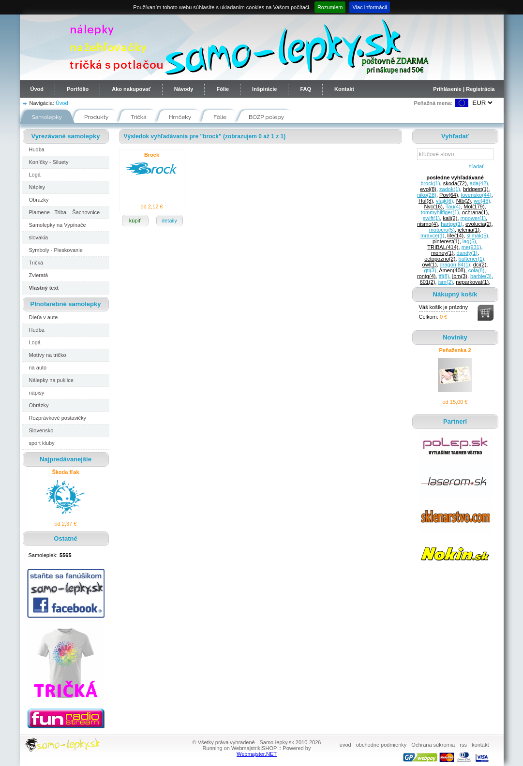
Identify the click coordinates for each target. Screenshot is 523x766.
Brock (151, 155)
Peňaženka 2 (455, 350)
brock (430, 183)
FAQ (305, 89)
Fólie (222, 89)
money (442, 253)
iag (469, 241)
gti (430, 270)
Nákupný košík (455, 294)
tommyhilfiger (440, 212)
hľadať (475, 166)
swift (431, 218)
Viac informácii (369, 7)
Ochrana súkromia (433, 745)
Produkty (96, 117)
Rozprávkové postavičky (58, 418)
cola (476, 270)
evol (428, 189)
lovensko (476, 195)
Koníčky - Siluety (49, 162)
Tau (453, 206)
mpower (473, 218)
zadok (449, 189)
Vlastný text (44, 288)
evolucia (478, 224)
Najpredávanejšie (65, 459)
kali (450, 218)
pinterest (446, 241)
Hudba (37, 149)
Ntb (463, 201)
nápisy (37, 393)
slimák (477, 235)
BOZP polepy (266, 117)
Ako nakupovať (131, 89)
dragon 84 (455, 264)
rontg (426, 276)
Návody (184, 89)
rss (463, 745)
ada (479, 183)
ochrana (475, 212)
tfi (444, 276)
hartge (452, 224)
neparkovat (472, 282)
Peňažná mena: (433, 103)
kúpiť (135, 220)
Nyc (433, 206)
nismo (427, 224)
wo (482, 201)
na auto (38, 367)
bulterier (471, 259)
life (456, 235)
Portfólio (78, 89)
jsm (445, 282)
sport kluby (42, 443)
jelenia (468, 230)
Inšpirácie (264, 89)
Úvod (37, 89)
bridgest (476, 189)
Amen (452, 270)
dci (480, 264)
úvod (345, 745)
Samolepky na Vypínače (57, 225)
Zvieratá (38, 275)
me (471, 247)
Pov (448, 195)
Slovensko (41, 430)
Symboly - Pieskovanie (56, 250)
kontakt (480, 745)
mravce (432, 235)
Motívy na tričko (47, 355)
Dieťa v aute (43, 317)
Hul (425, 201)
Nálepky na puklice (51, 380)
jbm (459, 276)
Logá (35, 174)
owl (429, 264)
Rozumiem (330, 7)
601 (427, 282)
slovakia (38, 237)
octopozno (439, 259)
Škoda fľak (65, 472)
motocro (442, 230)
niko (426, 195)
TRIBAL (442, 247)
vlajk (444, 201)
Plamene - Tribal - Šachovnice (64, 212)
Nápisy (37, 187)
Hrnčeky (180, 117)
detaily (169, 220)
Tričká (139, 117)
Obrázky (39, 200)
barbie (481, 276)
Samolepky (47, 117)
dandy (467, 253)
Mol (473, 206)
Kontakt (344, 89)
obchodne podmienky (381, 745)
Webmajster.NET (257, 754)
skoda (455, 183)
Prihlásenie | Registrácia (463, 89)
